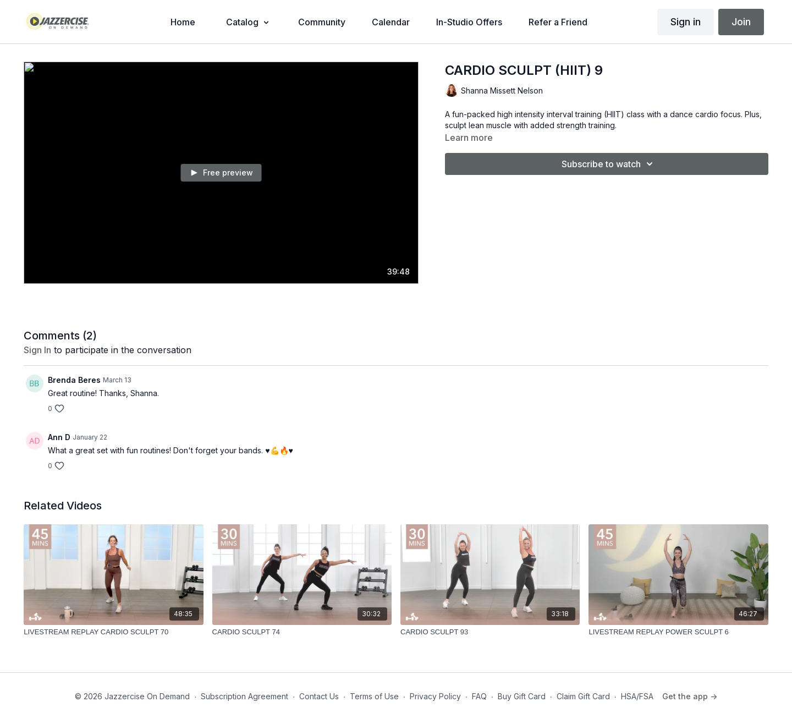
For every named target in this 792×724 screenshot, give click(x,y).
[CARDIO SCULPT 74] (302, 632)
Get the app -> (689, 696)
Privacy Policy (435, 696)
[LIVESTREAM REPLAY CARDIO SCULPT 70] (113, 632)
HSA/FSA (637, 696)
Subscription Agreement (244, 696)
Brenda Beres (74, 380)
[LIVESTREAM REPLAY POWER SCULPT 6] (678, 632)
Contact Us (319, 696)
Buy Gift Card (522, 696)
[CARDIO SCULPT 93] (490, 632)
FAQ (479, 696)
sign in (37, 349)
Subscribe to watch (609, 164)
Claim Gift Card (583, 696)
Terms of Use (374, 696)
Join (741, 22)
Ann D (59, 437)
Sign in (685, 22)
